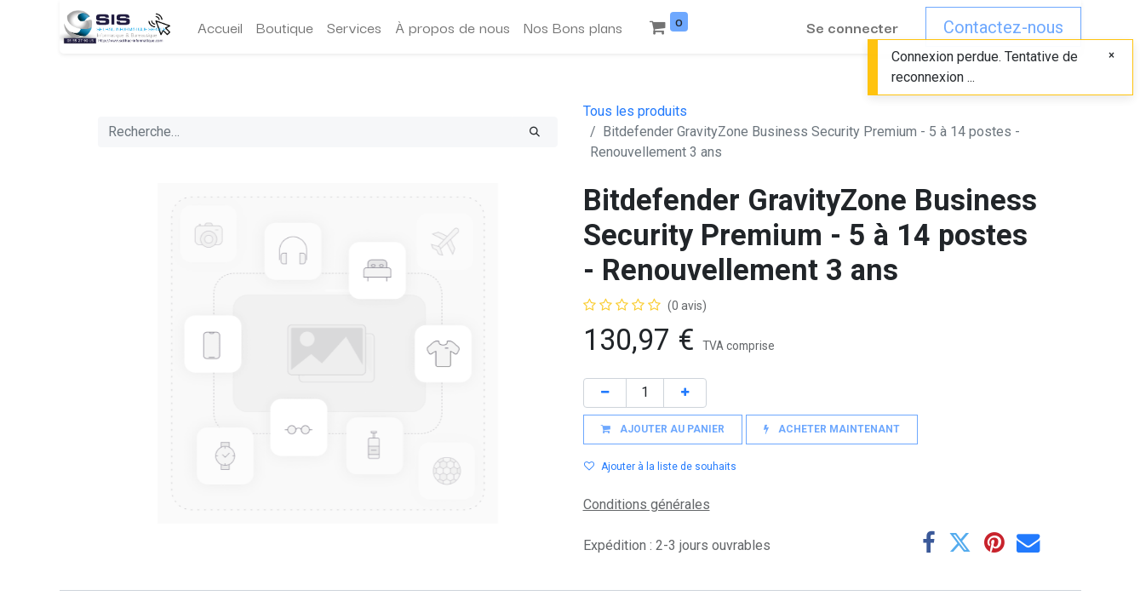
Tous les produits (635, 111)
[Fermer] (1111, 55)
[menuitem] (220, 27)
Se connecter (852, 26)
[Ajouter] (685, 393)
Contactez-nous (1003, 27)
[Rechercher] (535, 132)
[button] (662, 429)
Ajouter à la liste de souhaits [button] (660, 467)
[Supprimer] (605, 393)
